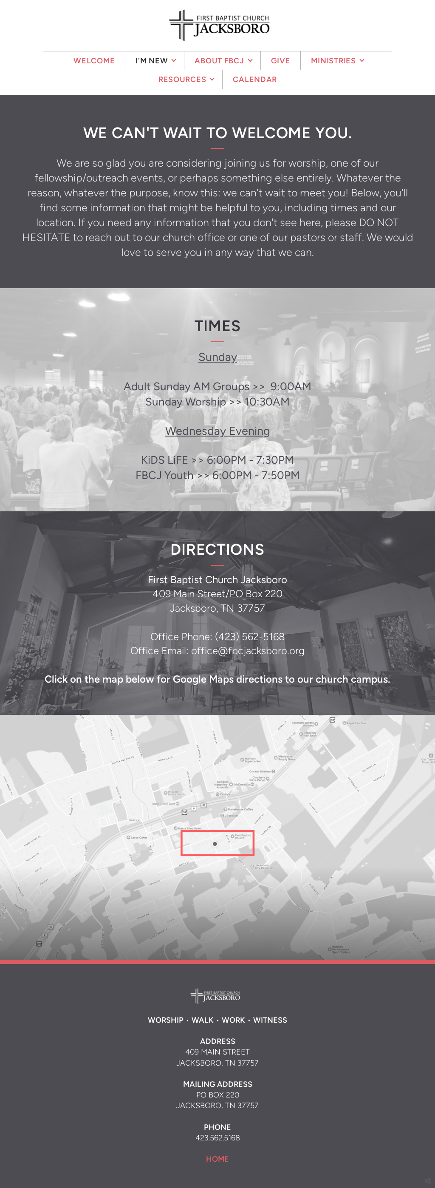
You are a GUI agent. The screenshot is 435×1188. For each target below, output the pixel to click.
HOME (217, 1159)
